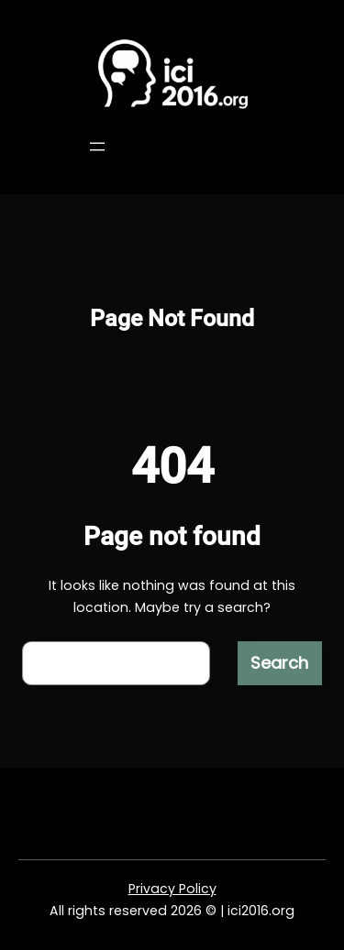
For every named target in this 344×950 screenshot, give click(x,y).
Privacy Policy (172, 888)
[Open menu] (97, 147)
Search (279, 662)
